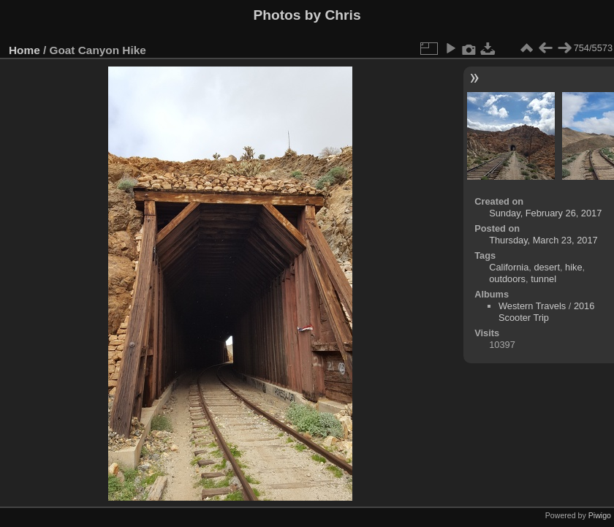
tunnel (543, 278)
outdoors (507, 278)
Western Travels (532, 305)
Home (24, 50)
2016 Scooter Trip (546, 311)
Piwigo (599, 515)
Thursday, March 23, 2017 (543, 240)
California (508, 267)
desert (547, 267)
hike (573, 267)
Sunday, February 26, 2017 (545, 213)
